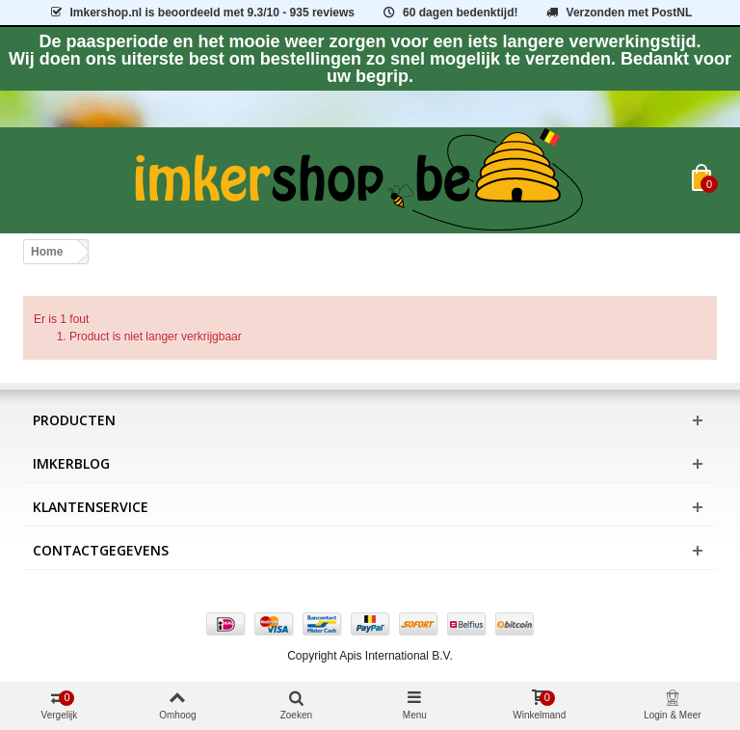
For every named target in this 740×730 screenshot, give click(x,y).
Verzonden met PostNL (618, 12)
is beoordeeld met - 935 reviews (201, 12)
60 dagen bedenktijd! (449, 12)
